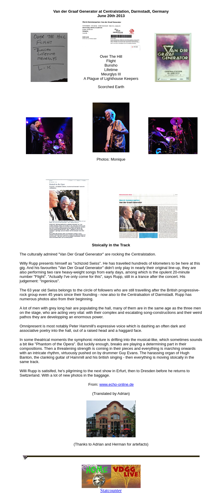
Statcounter (111, 490)
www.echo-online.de (116, 384)
